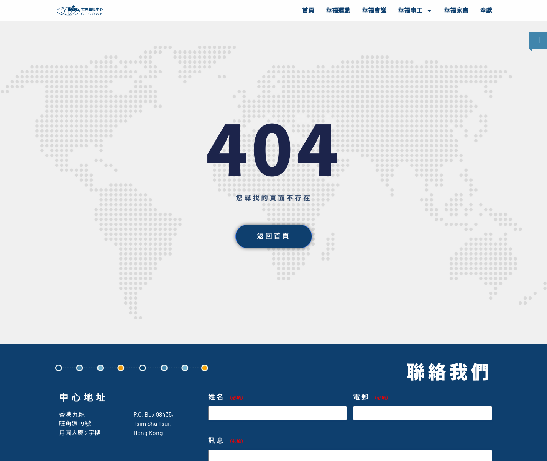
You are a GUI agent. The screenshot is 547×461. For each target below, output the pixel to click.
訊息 (227, 441)
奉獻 (486, 10)
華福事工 (415, 11)
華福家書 (456, 10)
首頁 (308, 10)
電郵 (372, 397)
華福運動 (338, 10)
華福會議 (374, 10)
